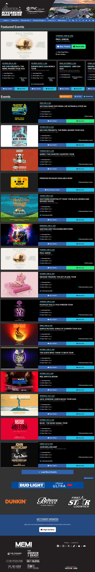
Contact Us (74, 543)
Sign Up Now (47, 529)
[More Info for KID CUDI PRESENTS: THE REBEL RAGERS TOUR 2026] (14, 76)
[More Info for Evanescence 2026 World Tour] (43, 76)
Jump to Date (66, 96)
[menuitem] (6, 20)
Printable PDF (89, 478)
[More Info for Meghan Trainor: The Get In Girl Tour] (47, 284)
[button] (71, 52)
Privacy (66, 543)
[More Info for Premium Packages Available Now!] (47, 182)
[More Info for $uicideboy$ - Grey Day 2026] (71, 76)
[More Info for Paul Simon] (47, 45)
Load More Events (47, 472)
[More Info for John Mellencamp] (47, 455)
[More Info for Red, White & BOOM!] (47, 381)
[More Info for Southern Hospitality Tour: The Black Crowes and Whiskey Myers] (47, 208)
